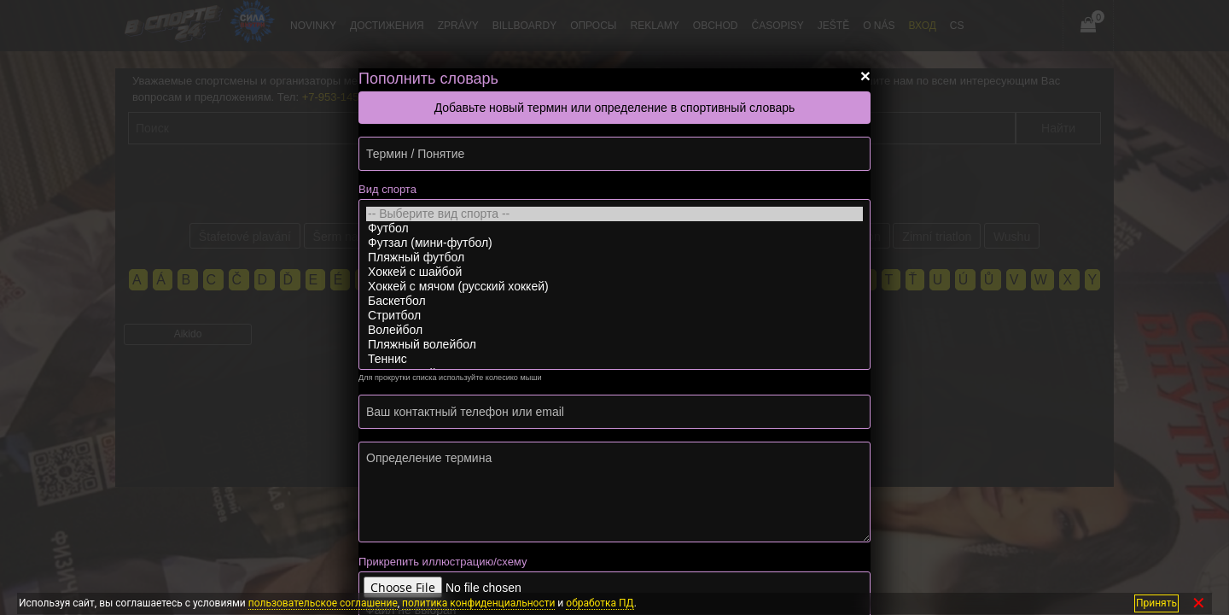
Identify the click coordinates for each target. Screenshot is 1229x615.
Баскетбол (614, 301)
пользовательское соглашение (323, 603)
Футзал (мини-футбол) (614, 243)
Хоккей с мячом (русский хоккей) (614, 286)
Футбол (614, 228)
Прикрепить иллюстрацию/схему (442, 561)
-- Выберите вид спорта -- (614, 214)
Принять (1156, 603)
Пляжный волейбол (614, 344)
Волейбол (614, 330)
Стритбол (614, 315)
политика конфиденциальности (478, 603)
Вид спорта (387, 189)
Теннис (614, 359)
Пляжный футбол (614, 257)
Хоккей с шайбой (614, 272)
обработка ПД (599, 603)
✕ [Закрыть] (1198, 603)
